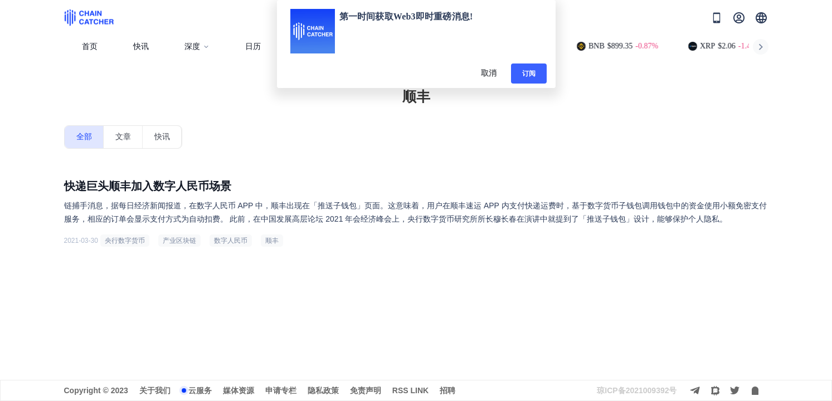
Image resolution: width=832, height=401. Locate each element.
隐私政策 (323, 390)
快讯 (141, 46)
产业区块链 (179, 240)
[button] (761, 18)
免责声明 (365, 390)
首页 (90, 46)
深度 (197, 46)
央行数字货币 (125, 240)
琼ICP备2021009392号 (637, 390)
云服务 (200, 390)
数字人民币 (230, 240)
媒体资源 (238, 390)
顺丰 (272, 240)
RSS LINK (410, 390)
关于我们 (155, 390)
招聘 (447, 390)
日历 (253, 46)
